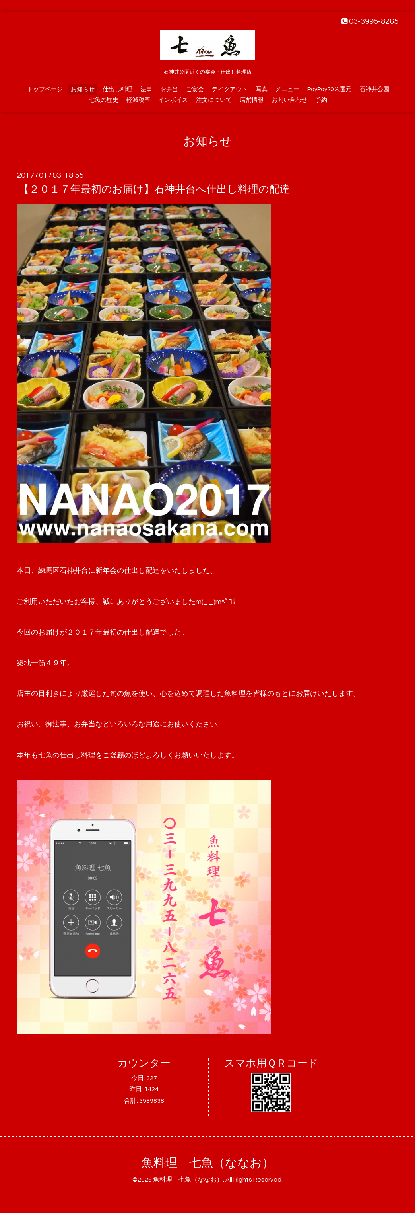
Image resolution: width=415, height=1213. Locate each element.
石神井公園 (374, 89)
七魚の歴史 (103, 100)
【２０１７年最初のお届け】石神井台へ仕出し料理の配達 (154, 189)
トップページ (45, 89)
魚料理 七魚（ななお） (208, 1163)
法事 (146, 89)
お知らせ (83, 89)
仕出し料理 (117, 89)
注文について (214, 100)
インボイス (173, 100)
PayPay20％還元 (329, 89)
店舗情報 (252, 100)
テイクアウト (230, 89)
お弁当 (169, 89)
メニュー (287, 89)
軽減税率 (138, 100)
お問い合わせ (289, 100)
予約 (321, 100)
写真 (262, 89)
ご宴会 (195, 89)
